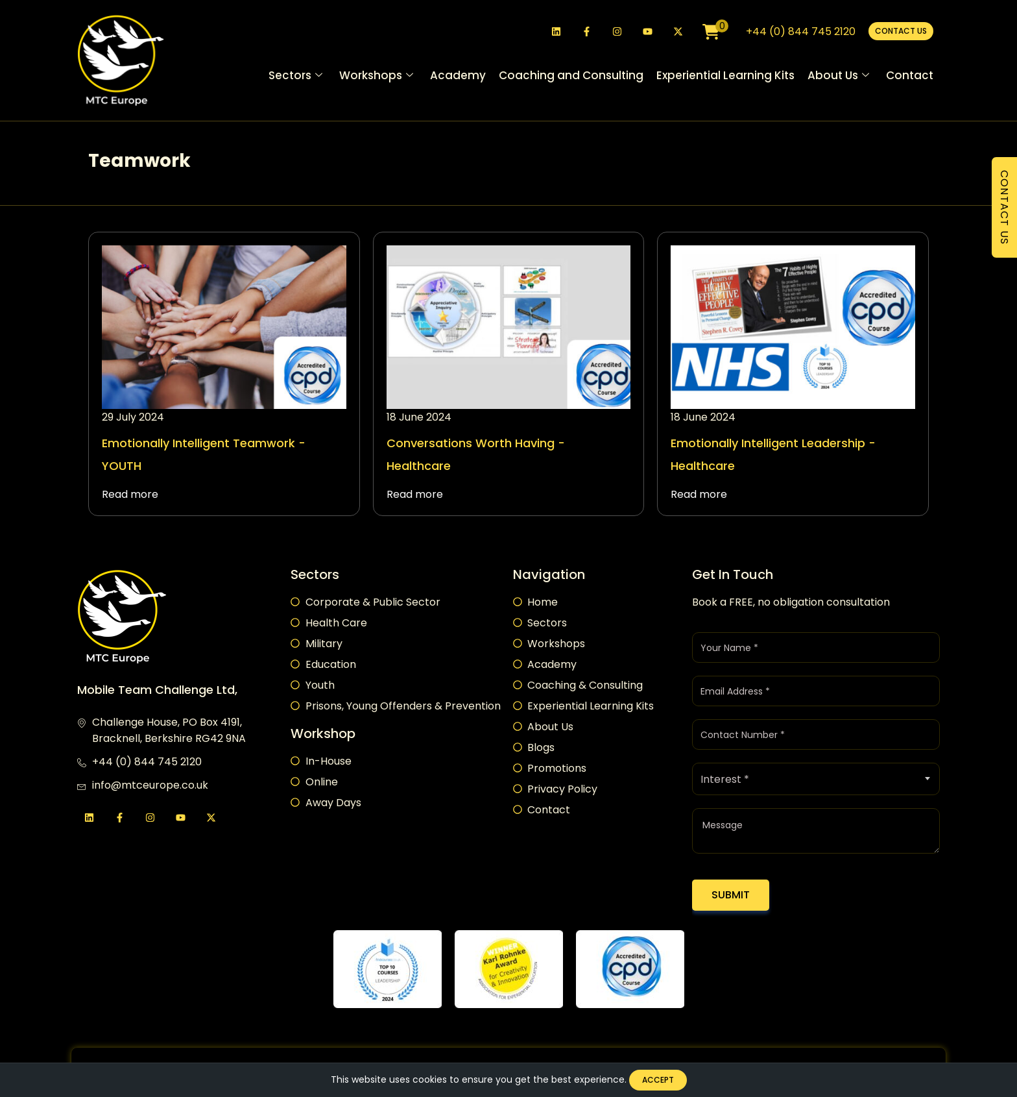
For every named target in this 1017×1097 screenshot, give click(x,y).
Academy (458, 76)
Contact (909, 76)
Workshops (376, 77)
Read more (130, 494)
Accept (658, 1079)
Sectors (295, 77)
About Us (838, 77)
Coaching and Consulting (571, 76)
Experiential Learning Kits (725, 76)
